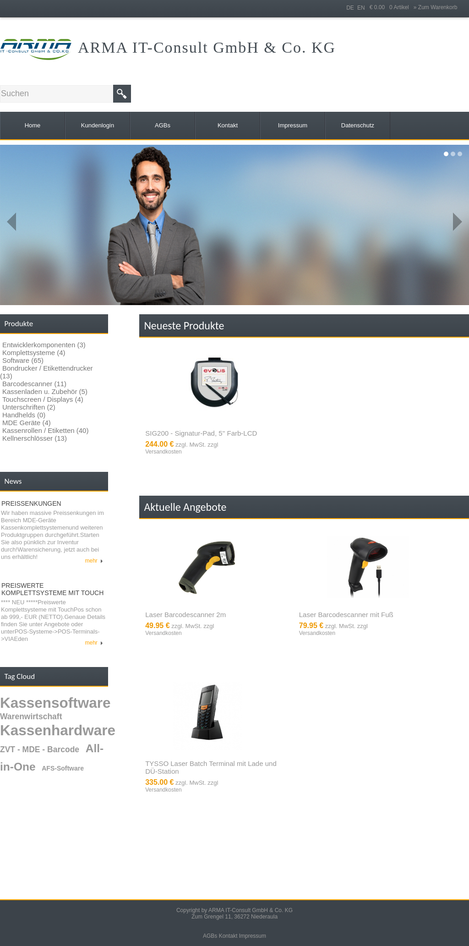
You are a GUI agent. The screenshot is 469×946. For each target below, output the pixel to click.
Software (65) (23, 360)
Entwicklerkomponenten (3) (44, 345)
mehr (94, 561)
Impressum (252, 936)
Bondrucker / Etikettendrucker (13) (46, 372)
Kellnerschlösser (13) (34, 438)
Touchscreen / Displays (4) (42, 399)
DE (350, 8)
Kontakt (228, 936)
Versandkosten (163, 451)
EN (361, 8)
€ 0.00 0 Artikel (392, 7)
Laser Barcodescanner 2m (185, 614)
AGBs (210, 936)
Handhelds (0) (23, 415)
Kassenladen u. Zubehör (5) (44, 391)
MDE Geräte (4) (26, 423)
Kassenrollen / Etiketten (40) (45, 430)
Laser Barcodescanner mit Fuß (346, 614)
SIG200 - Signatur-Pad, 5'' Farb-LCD (201, 433)
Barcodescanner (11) (34, 384)
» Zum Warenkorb (436, 7)
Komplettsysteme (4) (33, 352)
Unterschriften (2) (28, 407)
